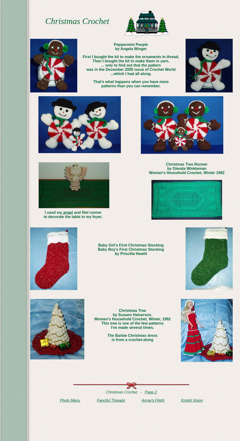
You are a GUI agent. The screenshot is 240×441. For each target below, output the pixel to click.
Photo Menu (70, 400)
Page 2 (151, 392)
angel (67, 213)
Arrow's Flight (153, 400)
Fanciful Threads (111, 400)
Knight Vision (192, 400)
